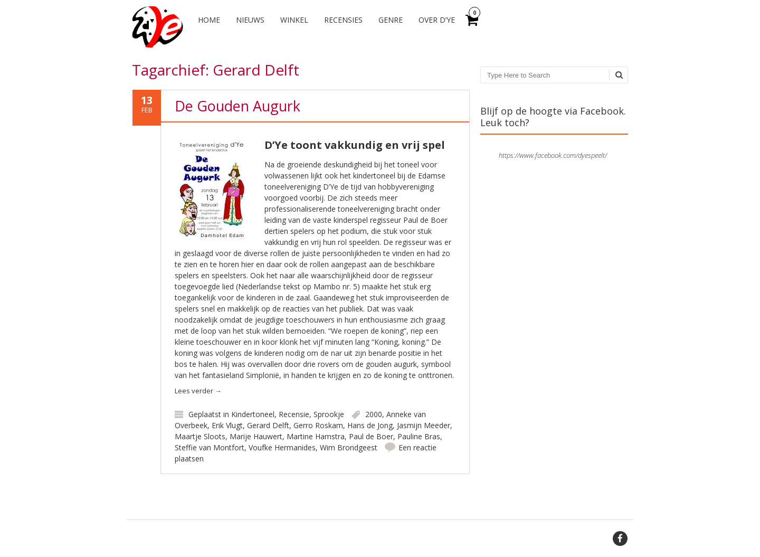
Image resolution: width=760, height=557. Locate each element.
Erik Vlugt (227, 425)
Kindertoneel (252, 414)
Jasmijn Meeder (423, 425)
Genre (390, 20)
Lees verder (198, 390)
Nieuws (250, 20)
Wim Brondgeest (348, 447)
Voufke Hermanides (282, 447)
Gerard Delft (268, 425)
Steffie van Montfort (209, 447)
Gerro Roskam (318, 425)
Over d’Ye (437, 20)
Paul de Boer (371, 436)
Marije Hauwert (256, 436)
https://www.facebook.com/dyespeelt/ (553, 155)
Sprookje (329, 414)
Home (209, 20)
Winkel (294, 20)
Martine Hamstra (316, 436)
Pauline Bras (418, 436)
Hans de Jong (370, 425)
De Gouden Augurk (237, 106)
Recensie (294, 414)
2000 (373, 414)
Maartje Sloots (200, 436)
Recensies (343, 20)
